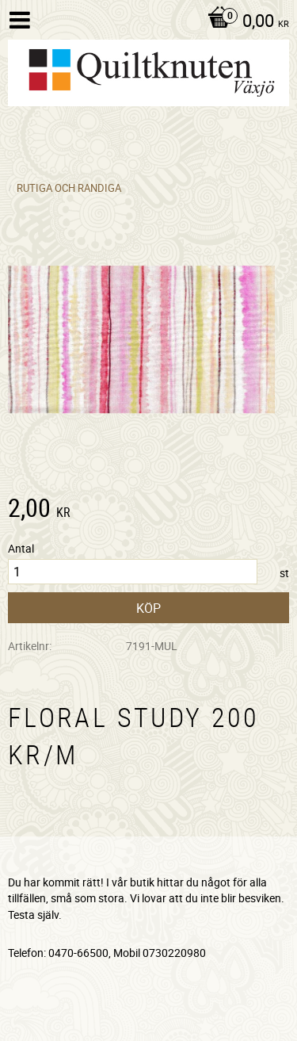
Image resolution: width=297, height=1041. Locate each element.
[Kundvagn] (244, 22)
